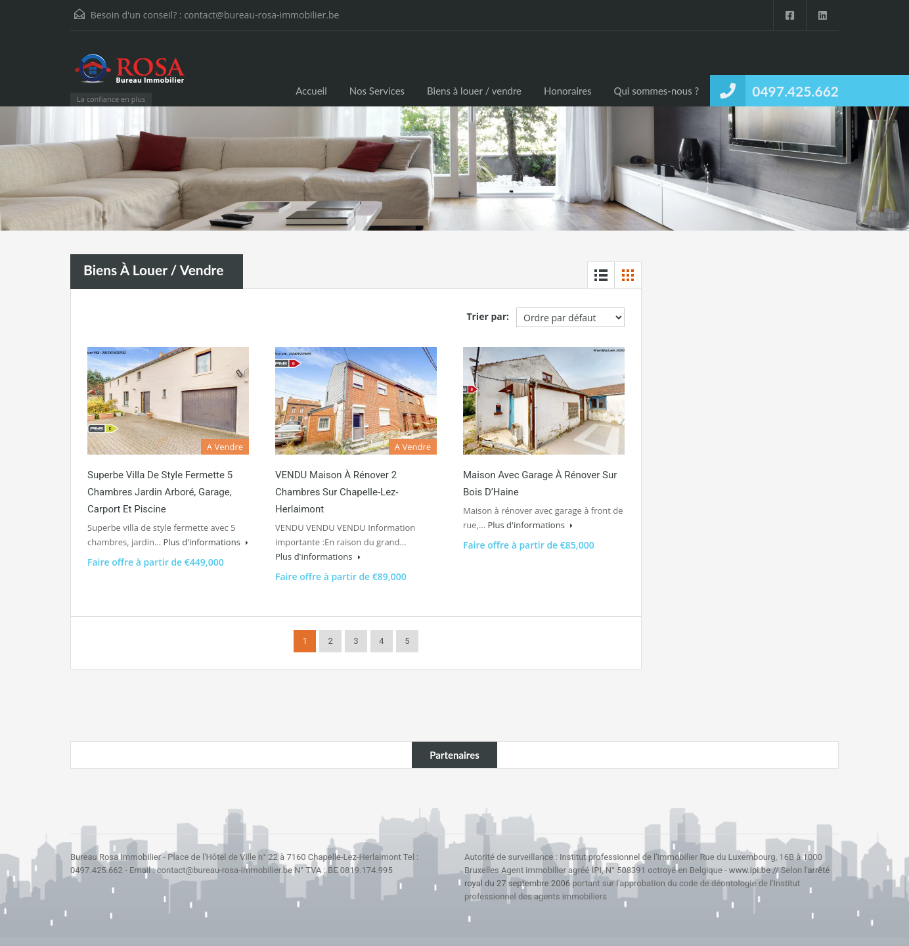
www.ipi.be (749, 870)
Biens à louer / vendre (474, 91)
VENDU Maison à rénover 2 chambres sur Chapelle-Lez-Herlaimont (337, 492)
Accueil (311, 91)
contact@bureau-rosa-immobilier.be (261, 15)
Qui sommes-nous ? (656, 91)
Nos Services (377, 91)
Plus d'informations (205, 542)
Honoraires (568, 91)
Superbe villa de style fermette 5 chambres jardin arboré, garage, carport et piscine (160, 492)
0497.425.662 (795, 91)
